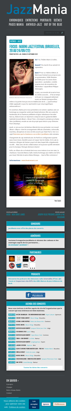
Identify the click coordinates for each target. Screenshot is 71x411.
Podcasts (35, 274)
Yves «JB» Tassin (21, 54)
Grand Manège (27, 362)
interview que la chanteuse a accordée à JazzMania (31, 134)
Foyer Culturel (50, 314)
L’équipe (9, 387)
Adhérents (35, 235)
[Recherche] (52, 33)
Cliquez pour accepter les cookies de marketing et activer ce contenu (35, 180)
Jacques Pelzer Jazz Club (38, 328)
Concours (35, 223)
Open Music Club (36, 335)
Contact (9, 393)
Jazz (19, 41)
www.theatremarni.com (30, 160)
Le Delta (31, 338)
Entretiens (31, 20)
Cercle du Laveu (31, 352)
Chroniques (16, 20)
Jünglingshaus (35, 342)
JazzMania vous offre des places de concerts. (26, 228)
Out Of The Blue (53, 24)
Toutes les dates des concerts (35, 367)
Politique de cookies (17, 407)
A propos (9, 384)
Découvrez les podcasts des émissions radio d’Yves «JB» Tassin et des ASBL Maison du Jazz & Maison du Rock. (35, 281)
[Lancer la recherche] (62, 33)
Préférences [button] (60, 404)
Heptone (29, 345)
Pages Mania (16, 24)
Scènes (58, 20)
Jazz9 (29, 332)
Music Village (35, 318)
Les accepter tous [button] (34, 404)
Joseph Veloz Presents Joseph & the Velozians (51, 216)
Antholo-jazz (34, 24)
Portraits (45, 20)
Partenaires (35, 252)
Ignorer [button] (46, 404)
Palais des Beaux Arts (37, 321)
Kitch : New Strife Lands (15, 214)
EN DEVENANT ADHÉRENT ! (18, 245)
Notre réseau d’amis (13, 390)
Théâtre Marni (48, 349)
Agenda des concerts (36, 304)
